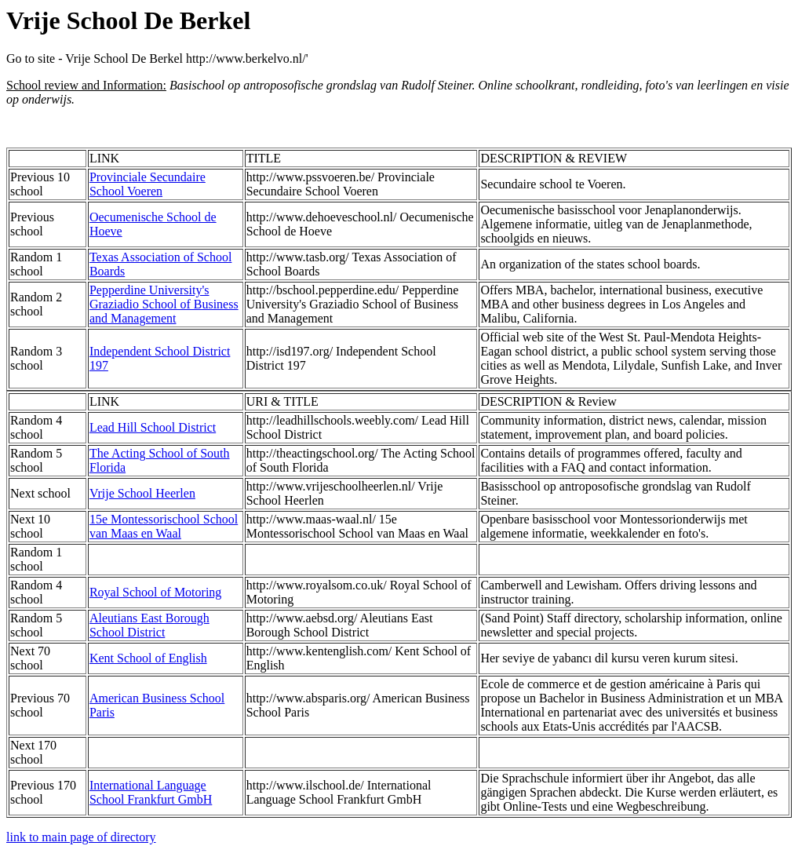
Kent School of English (148, 658)
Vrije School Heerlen (142, 493)
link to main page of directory (81, 837)
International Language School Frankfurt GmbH (150, 792)
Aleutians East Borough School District (149, 625)
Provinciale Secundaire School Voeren (147, 184)
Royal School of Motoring (155, 592)
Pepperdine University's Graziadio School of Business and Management (164, 304)
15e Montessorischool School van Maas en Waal (163, 526)
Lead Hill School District (152, 427)
